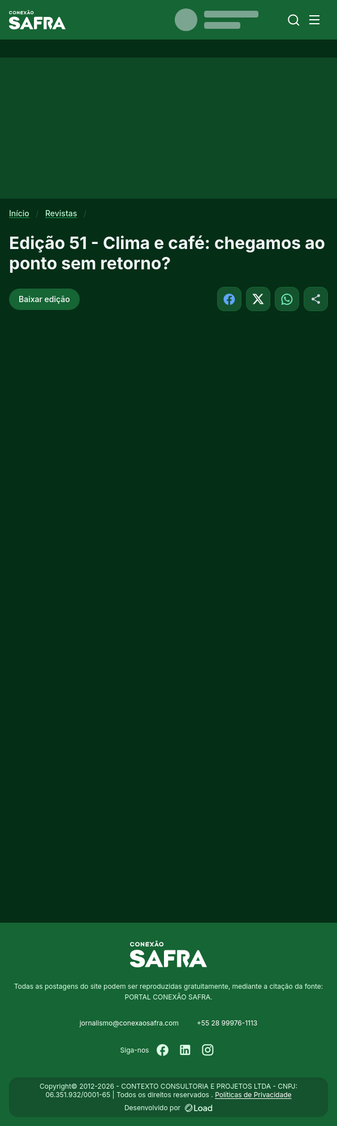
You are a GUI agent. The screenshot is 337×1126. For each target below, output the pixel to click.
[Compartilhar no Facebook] (229, 299)
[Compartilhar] (316, 299)
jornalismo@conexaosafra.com (129, 1023)
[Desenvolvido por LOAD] (199, 1108)
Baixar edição (44, 299)
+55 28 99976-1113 (227, 1023)
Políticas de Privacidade (253, 1094)
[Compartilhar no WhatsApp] (287, 299)
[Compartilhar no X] (258, 299)
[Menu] (314, 20)
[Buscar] (294, 20)
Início (19, 213)
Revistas (61, 213)
